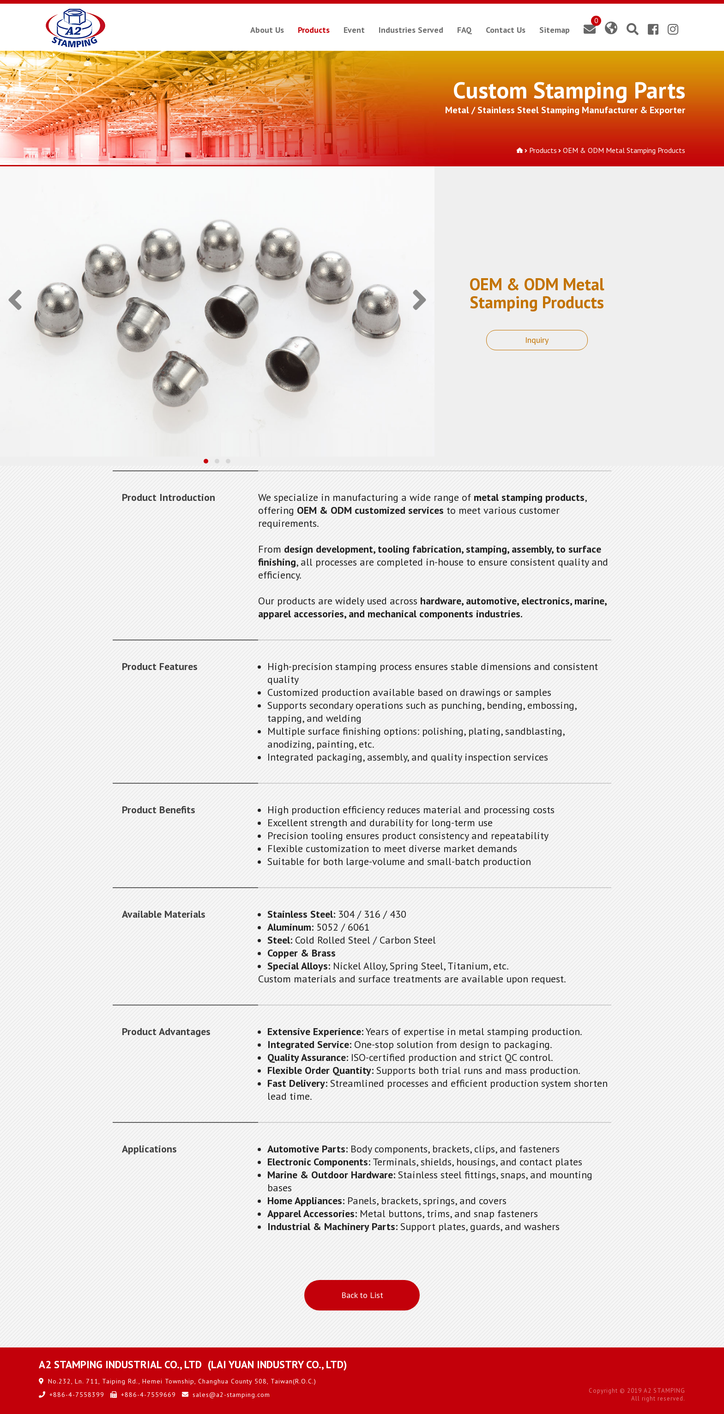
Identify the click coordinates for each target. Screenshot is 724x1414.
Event (354, 29)
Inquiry (537, 340)
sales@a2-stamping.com (231, 1394)
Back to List (362, 1295)
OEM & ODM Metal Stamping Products (624, 150)
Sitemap (554, 29)
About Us (267, 29)
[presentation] (15, 304)
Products (314, 29)
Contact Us (505, 29)
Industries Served (411, 29)
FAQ (464, 29)
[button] (205, 461)
